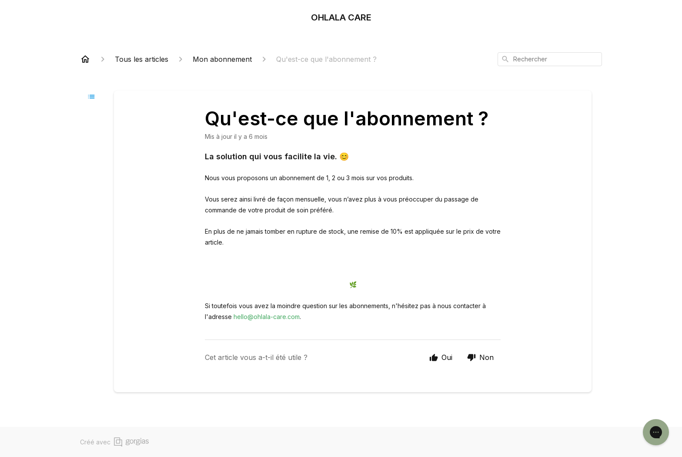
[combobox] (550, 59)
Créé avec (114, 442)
